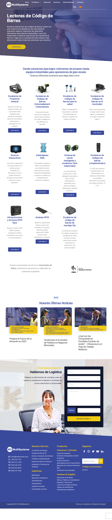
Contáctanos (16, 47)
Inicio (27, 2)
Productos (36, 2)
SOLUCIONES (15, 332)
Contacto (80, 2)
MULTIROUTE (84, 329)
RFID (32, 331)
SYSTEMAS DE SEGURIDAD (56, 333)
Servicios (57, 2)
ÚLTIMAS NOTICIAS (93, 329)
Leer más (15, 180)
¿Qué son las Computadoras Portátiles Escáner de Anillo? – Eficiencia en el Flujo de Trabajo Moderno (90, 343)
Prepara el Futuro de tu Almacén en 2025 (20, 340)
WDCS (21, 332)
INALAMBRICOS (15, 329)
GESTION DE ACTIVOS (52, 329)
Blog (74, 7)
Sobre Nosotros (68, 2)
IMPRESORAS (62, 329)
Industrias (47, 2)
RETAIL (68, 332)
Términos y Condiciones (83, 504)
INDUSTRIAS (83, 327)
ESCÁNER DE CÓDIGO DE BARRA (20, 328)
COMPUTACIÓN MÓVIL (17, 327)
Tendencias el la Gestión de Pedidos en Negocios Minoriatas (55, 343)
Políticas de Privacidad (98, 504)
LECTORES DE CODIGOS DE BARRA (21, 331)
